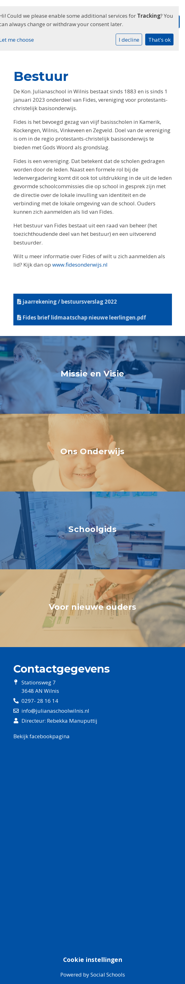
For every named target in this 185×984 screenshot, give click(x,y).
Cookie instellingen (92, 960)
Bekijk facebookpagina (41, 736)
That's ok (159, 39)
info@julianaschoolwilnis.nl (55, 710)
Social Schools (107, 974)
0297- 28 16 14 (39, 700)
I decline (129, 39)
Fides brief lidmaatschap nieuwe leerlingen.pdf (81, 317)
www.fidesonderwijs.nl (80, 264)
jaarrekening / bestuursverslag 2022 (67, 301)
